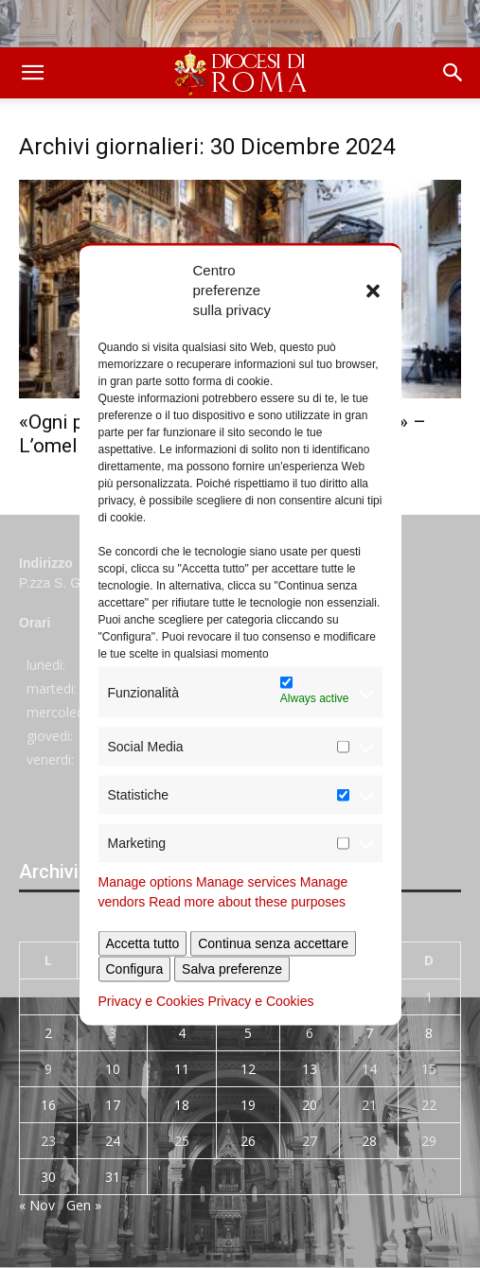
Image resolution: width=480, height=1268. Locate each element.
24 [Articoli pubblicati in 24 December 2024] (112, 1141)
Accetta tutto (143, 943)
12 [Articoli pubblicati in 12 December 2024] (248, 1069)
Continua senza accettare (273, 943)
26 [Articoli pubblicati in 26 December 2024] (248, 1141)
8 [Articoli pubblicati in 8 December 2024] (429, 1033)
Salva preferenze (232, 969)
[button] (373, 289)
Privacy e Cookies (151, 1001)
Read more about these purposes (247, 901)
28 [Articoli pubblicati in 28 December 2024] (369, 1141)
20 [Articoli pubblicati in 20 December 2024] (309, 1105)
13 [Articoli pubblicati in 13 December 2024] (309, 1069)
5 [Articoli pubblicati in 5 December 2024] (248, 1033)
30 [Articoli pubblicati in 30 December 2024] (48, 1177)
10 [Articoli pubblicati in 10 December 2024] (112, 1069)
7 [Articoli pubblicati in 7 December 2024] (369, 1033)
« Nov (37, 1205)
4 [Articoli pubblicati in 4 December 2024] (182, 1033)
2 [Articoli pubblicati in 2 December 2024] (48, 1033)
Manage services (246, 881)
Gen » (83, 1205)
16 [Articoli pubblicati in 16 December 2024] (48, 1105)
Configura (135, 969)
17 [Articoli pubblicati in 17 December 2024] (112, 1105)
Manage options (145, 881)
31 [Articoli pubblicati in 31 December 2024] (112, 1177)
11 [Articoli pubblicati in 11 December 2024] (181, 1069)
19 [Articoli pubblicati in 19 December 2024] (248, 1105)
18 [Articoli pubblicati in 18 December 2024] (181, 1105)
